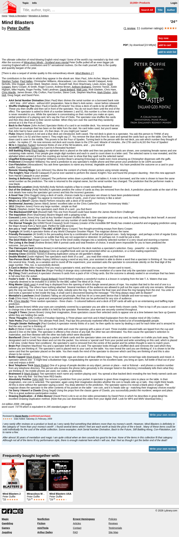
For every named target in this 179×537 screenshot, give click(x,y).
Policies (113, 519)
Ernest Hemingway (84, 519)
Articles (77, 523)
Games (6, 528)
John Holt (38, 379)
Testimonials (115, 528)
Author (171, 10)
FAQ (75, 532)
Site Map (113, 532)
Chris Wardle (9, 92)
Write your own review (163, 414)
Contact (77, 528)
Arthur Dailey (45, 532)
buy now (164, 38)
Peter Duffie (18, 28)
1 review (129, 28)
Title (160, 10)
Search (147, 10)
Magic (5, 519)
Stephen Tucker (10, 81)
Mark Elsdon (104, 92)
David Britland (67, 89)
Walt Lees (81, 89)
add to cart (165, 45)
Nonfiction (43, 519)
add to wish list (167, 52)
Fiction (41, 523)
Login (174, 3)
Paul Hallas (26, 81)
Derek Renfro (21, 416)
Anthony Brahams (81, 86)
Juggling (7, 532)
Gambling (7, 523)
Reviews (113, 523)
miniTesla (43, 528)
